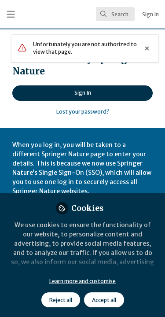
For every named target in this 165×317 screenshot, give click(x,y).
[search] (115, 14)
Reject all (60, 300)
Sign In (82, 92)
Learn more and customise (82, 281)
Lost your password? (82, 111)
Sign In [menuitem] (150, 14)
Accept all (104, 300)
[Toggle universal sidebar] (11, 14)
